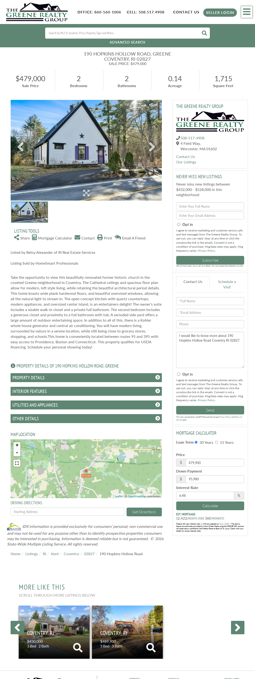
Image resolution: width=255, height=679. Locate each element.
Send (210, 410)
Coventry (71, 553)
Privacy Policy (206, 250)
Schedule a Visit (227, 284)
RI (44, 553)
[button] (204, 33)
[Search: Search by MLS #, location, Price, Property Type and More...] (121, 33)
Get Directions (144, 511)
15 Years (224, 442)
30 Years (204, 442)
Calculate (210, 505)
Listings (31, 553)
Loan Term (185, 442)
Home (15, 553)
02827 (89, 553)
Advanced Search (127, 42)
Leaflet (119, 496)
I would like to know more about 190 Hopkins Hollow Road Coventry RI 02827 (210, 350)
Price (180, 454)
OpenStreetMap (137, 496)
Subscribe (210, 260)
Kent (55, 553)
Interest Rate (187, 487)
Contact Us (186, 12)
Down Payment (189, 471)
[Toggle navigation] (247, 12)
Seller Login (220, 12)
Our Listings (186, 162)
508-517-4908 (192, 138)
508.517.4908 (151, 12)
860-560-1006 (107, 12)
